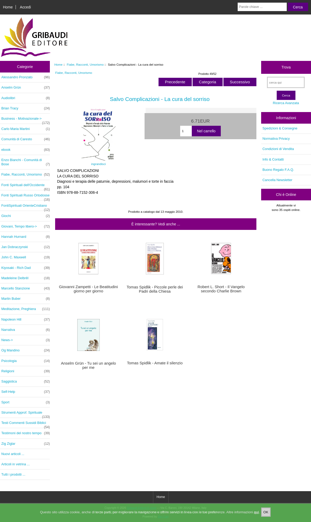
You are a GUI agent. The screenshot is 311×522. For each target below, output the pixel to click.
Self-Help (25, 392)
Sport (25, 402)
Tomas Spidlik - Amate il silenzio (155, 363)
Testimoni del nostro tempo (25, 433)
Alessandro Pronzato (25, 77)
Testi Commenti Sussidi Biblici (25, 424)
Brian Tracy (25, 108)
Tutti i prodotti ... (13, 474)
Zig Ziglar (25, 444)
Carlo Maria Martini (25, 129)
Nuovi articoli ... (12, 454)
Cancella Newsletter (277, 180)
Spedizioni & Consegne (280, 128)
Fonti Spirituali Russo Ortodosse (25, 196)
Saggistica (25, 381)
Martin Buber (25, 299)
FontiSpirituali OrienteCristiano (25, 207)
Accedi (25, 7)
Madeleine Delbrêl (25, 278)
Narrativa (25, 330)
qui (256, 514)
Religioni (25, 371)
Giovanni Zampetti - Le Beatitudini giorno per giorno (88, 289)
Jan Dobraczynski (25, 247)
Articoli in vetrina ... (15, 464)
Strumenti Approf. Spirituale (25, 413)
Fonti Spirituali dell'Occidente (25, 186)
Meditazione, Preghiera (25, 309)
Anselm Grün (25, 87)
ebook (25, 150)
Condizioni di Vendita (278, 149)
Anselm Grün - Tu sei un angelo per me (88, 365)
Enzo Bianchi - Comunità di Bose (25, 162)
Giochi (25, 216)
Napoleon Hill (25, 319)
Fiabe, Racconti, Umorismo (85, 64)
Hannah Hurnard (25, 237)
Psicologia (25, 361)
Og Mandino (25, 350)
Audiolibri (25, 98)
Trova (286, 67)
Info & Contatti (273, 159)
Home (8, 7)
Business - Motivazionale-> (25, 120)
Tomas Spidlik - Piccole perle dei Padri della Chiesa (155, 289)
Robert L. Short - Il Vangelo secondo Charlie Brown (221, 289)
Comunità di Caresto (25, 139)
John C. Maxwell (25, 257)
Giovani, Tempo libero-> (25, 226)
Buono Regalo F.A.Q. (278, 170)
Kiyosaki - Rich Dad (25, 268)
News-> (25, 340)
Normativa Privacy (276, 139)
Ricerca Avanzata (286, 103)
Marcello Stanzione (25, 288)
